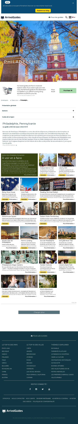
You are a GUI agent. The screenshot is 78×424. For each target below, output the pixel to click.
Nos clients (30, 398)
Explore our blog (43, 11)
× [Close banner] (73, 3)
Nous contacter (18, 398)
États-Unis (15, 100)
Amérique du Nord (6, 100)
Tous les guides (56, 17)
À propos (6, 398)
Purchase (67, 90)
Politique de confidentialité (43, 401)
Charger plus (39, 312)
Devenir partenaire (43, 398)
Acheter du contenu (60, 398)
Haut (73, 302)
